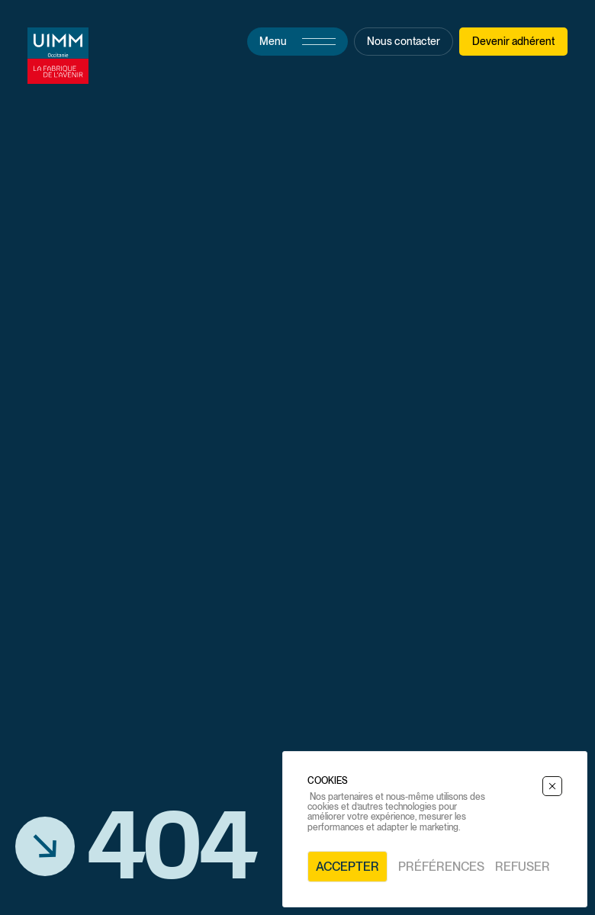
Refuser (522, 866)
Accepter (347, 866)
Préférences (441, 866)
